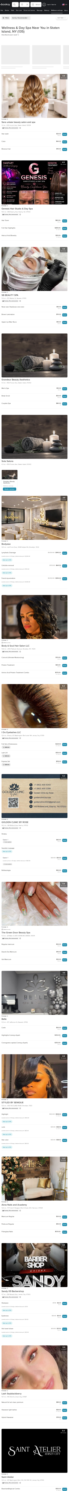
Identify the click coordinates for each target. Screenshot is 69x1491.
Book (64, 134)
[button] (15, 4)
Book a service (9, 489)
